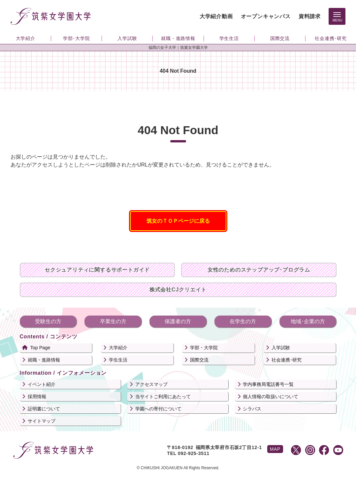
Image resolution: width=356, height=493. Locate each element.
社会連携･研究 (287, 359)
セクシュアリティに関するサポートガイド (97, 270)
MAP (275, 449)
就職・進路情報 (44, 359)
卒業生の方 (113, 321)
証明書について (44, 408)
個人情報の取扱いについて (270, 396)
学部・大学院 (204, 347)
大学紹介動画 (216, 16)
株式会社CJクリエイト (178, 289)
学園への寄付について (158, 408)
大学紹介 (118, 347)
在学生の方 (243, 321)
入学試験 (281, 347)
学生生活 (118, 359)
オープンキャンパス (266, 16)
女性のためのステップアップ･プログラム (259, 270)
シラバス (252, 408)
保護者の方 (178, 321)
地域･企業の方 (308, 321)
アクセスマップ (151, 384)
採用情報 (37, 396)
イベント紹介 (41, 384)
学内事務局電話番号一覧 (268, 384)
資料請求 (310, 16)
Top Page (40, 347)
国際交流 (199, 359)
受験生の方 (48, 321)
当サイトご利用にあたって (163, 396)
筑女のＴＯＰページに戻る (178, 221)
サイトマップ (41, 421)
